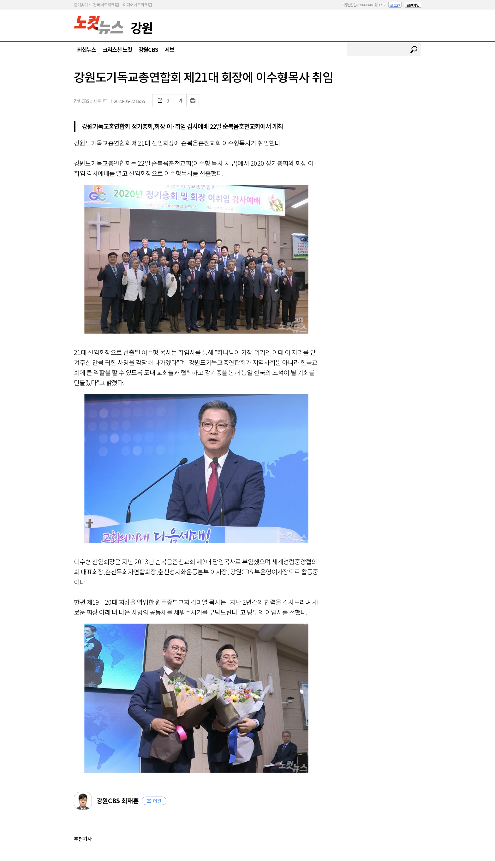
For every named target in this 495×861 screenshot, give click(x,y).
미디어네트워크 (135, 5)
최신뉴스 (86, 49)
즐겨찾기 (81, 5)
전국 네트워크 (103, 5)
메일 (157, 801)
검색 (414, 49)
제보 (169, 49)
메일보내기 (105, 100)
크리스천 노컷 (117, 49)
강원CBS (148, 49)
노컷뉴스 (99, 24)
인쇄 (193, 100)
